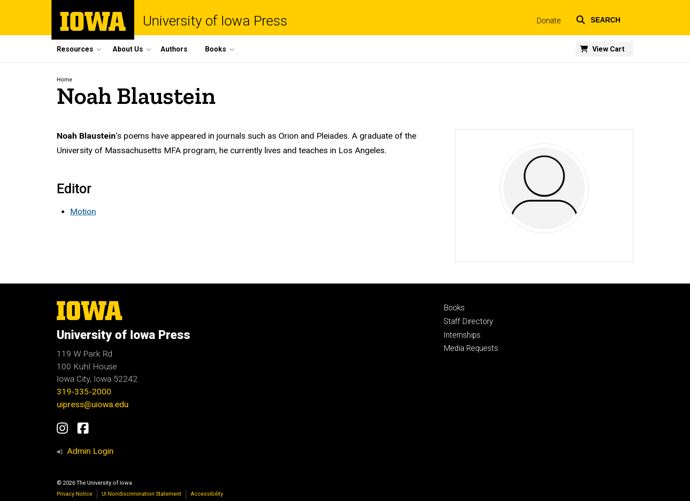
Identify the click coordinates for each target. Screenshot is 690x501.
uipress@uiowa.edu (92, 404)
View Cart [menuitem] (608, 49)
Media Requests (471, 348)
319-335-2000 (84, 392)
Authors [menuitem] (174, 49)
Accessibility (207, 493)
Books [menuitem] (215, 49)
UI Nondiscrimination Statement (141, 493)
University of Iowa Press (215, 21)
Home (64, 79)
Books (454, 307)
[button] (598, 18)
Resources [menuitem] (75, 49)
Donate (548, 20)
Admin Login (90, 451)
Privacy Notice (74, 493)
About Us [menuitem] (128, 49)
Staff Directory (468, 321)
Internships (462, 335)
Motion (83, 211)
